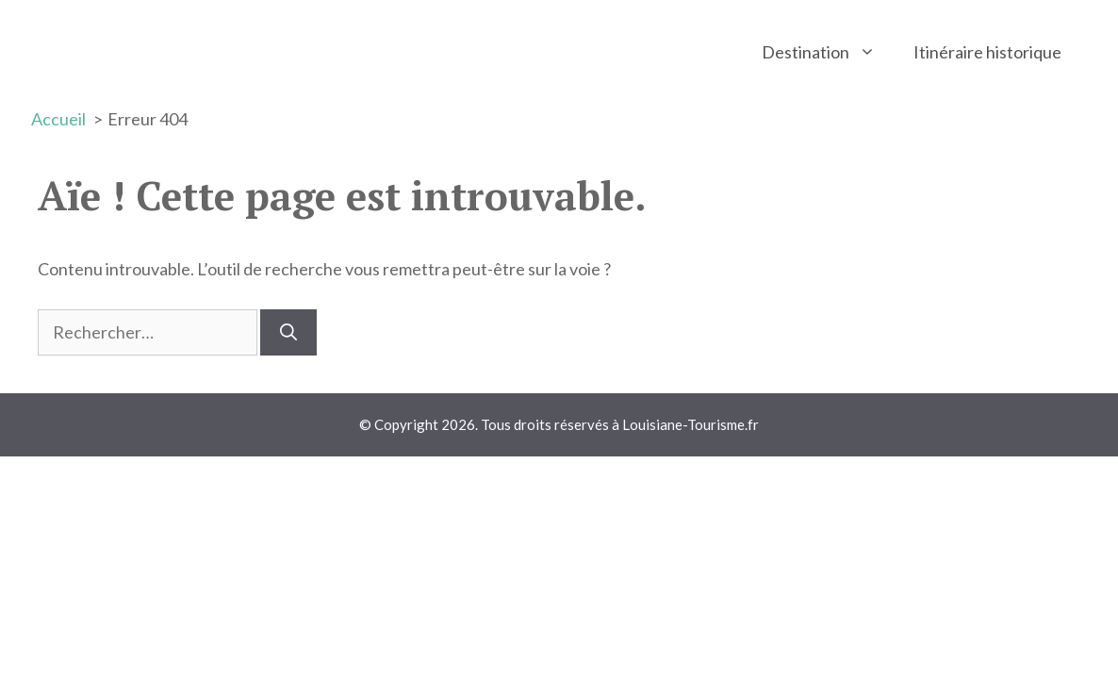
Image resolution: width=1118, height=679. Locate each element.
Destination (828, 52)
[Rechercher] (288, 332)
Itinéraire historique (987, 51)
